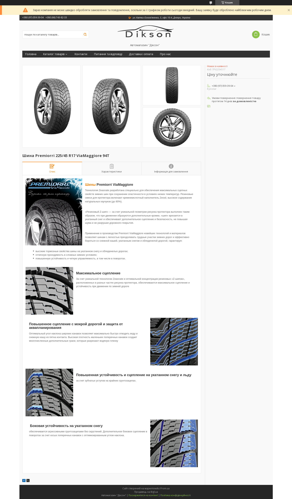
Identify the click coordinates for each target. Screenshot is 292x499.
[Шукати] (85, 34)
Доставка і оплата (141, 54)
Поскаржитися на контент (143, 495)
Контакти (80, 54)
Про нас (165, 54)
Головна (30, 54)
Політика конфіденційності (175, 495)
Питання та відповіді (108, 54)
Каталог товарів (54, 54)
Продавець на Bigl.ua (146, 491)
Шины (90, 185)
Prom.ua (165, 488)
